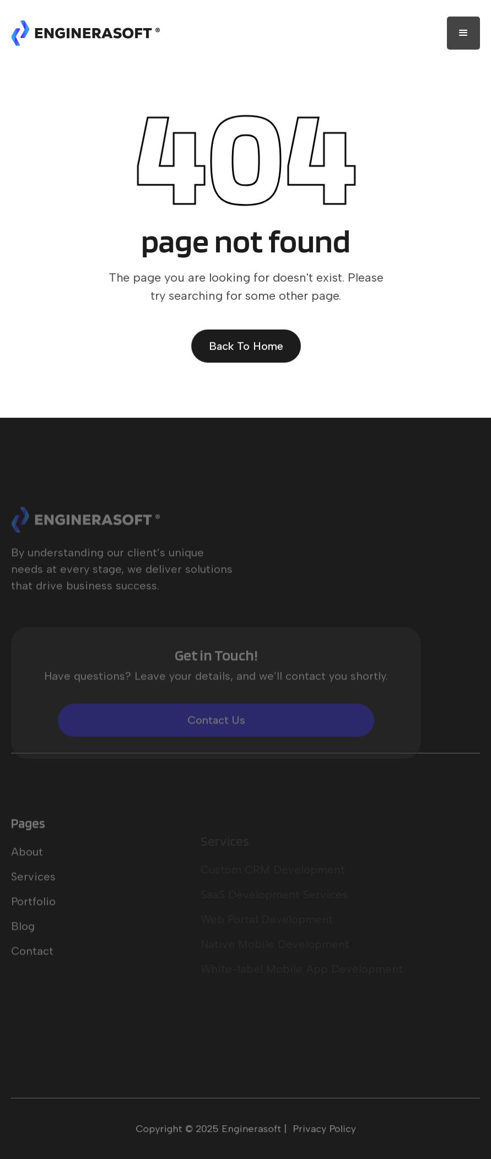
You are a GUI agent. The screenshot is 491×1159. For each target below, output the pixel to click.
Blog (23, 944)
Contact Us (216, 738)
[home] (85, 33)
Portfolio (33, 919)
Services (33, 894)
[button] (463, 33)
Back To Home (245, 345)
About (27, 869)
